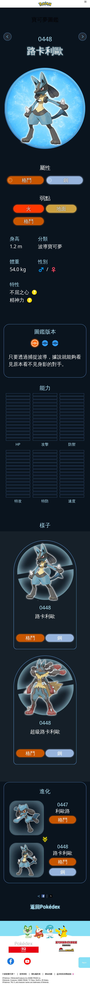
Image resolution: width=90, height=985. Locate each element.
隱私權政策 (35, 974)
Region (84, 962)
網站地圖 (48, 974)
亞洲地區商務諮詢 (64, 974)
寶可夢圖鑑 (45, 19)
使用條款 (23, 974)
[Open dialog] (85, 4)
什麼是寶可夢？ (8, 974)
